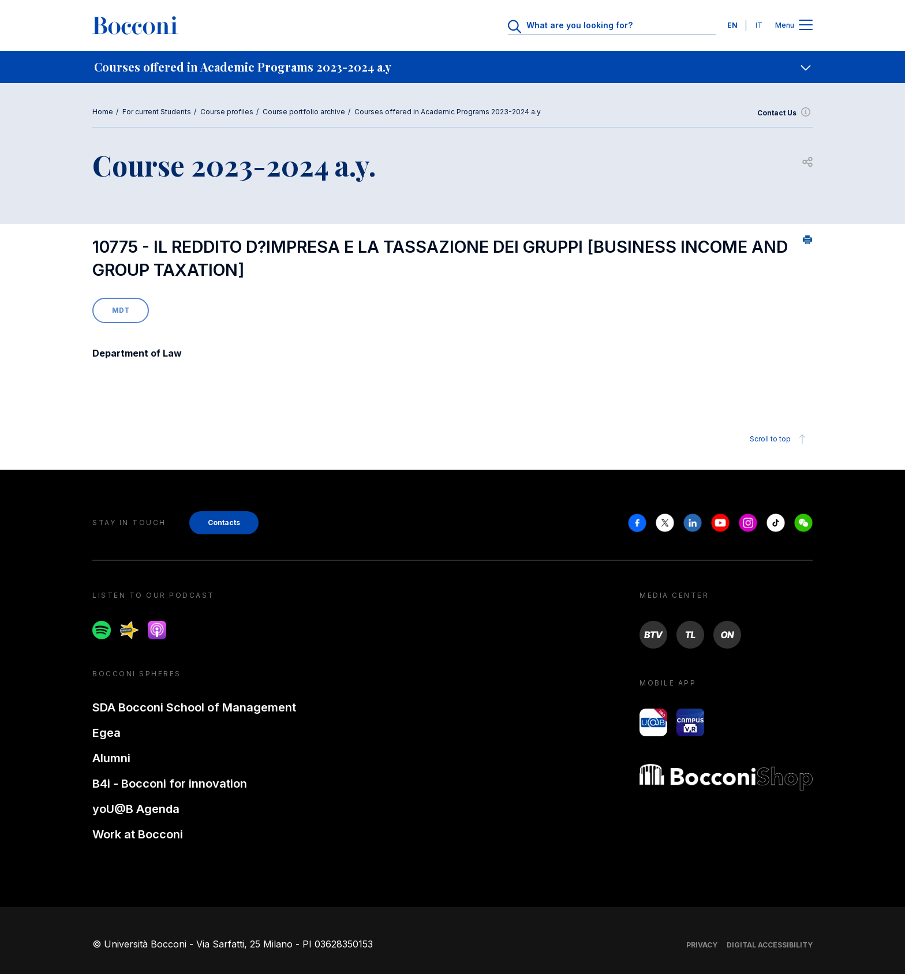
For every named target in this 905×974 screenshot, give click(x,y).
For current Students (156, 111)
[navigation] (452, 67)
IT (759, 25)
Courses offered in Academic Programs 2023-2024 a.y (447, 111)
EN (732, 25)
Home (102, 111)
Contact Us (785, 113)
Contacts (224, 522)
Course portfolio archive (304, 111)
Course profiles (226, 111)
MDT (120, 310)
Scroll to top (779, 439)
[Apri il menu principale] (806, 25)
